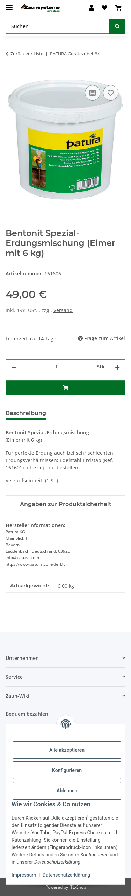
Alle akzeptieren (67, 750)
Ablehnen (67, 790)
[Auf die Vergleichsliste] (92, 93)
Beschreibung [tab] (26, 413)
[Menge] (56, 367)
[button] (91, 8)
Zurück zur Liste (26, 53)
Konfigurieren (67, 770)
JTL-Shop (77, 887)
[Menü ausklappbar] (9, 4)
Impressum (24, 875)
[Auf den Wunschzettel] (110, 93)
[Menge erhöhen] (117, 367)
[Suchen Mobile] (58, 26)
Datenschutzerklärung (66, 875)
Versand (63, 310)
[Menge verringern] (13, 367)
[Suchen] (117, 26)
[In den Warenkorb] (11, 76)
